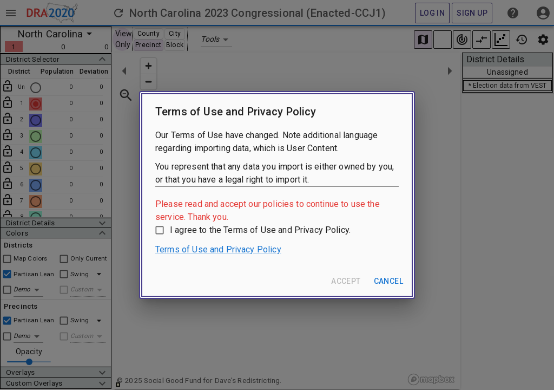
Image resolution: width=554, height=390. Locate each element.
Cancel (388, 281)
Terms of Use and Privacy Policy (218, 249)
